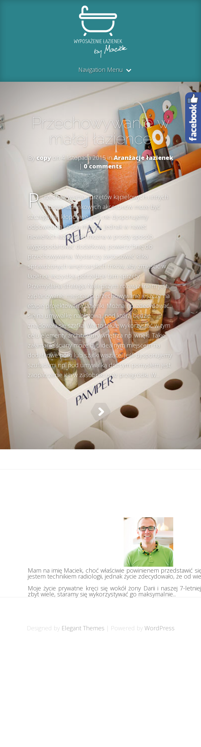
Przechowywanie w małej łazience (100, 130)
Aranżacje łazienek (143, 158)
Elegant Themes (82, 628)
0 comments (103, 166)
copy (43, 158)
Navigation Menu (100, 70)
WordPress (159, 628)
